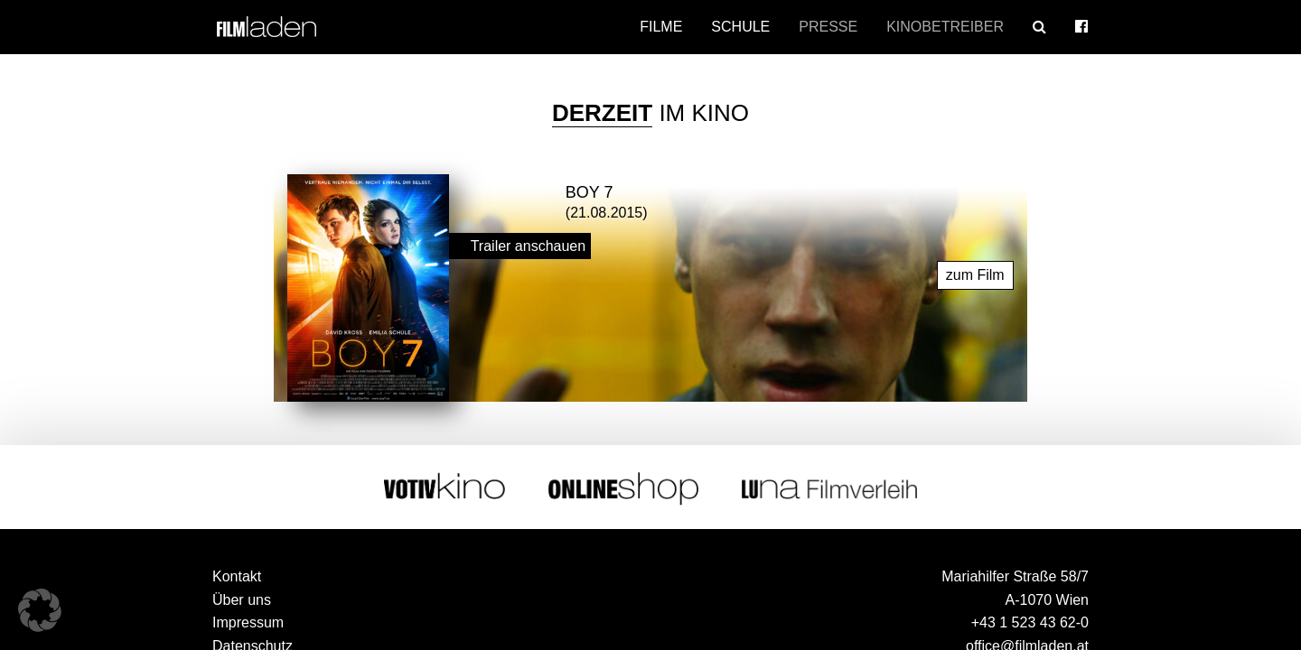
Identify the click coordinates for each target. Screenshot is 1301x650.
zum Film (975, 264)
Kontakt (236, 566)
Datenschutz (252, 636)
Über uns (241, 589)
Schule (740, 26)
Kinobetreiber (945, 26)
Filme (661, 26)
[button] (40, 610)
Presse (828, 26)
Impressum (248, 612)
